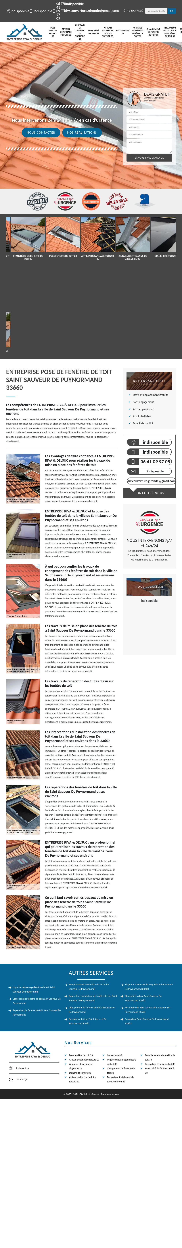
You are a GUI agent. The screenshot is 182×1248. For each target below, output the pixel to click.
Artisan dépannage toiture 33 (66, 32)
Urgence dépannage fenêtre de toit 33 (138, 32)
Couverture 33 (122, 32)
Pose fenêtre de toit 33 (53, 32)
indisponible (15, 11)
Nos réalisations (82, 132)
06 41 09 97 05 (54, 11)
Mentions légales (110, 1094)
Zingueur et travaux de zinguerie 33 (80, 32)
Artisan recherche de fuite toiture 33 (107, 32)
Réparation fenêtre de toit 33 (160, 1064)
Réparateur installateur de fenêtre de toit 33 (170, 32)
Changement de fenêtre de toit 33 (153, 32)
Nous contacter (41, 132)
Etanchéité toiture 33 (93, 32)
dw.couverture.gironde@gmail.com (88, 11)
